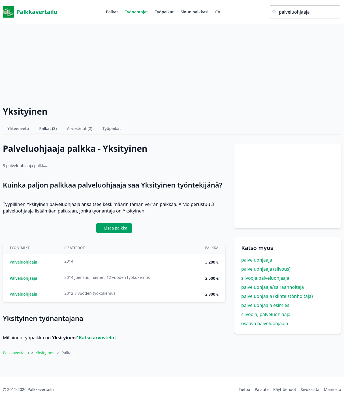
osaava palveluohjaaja (264, 323)
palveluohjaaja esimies (265, 305)
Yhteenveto (18, 128)
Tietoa (244, 389)
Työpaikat (164, 11)
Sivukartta (310, 389)
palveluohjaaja (256, 260)
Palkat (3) (48, 128)
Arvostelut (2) (79, 128)
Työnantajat (136, 11)
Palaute (262, 389)
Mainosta (332, 389)
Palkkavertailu (30, 12)
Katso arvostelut (97, 337)
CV (217, 11)
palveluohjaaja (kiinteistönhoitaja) (277, 296)
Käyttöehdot (284, 389)
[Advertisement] (172, 64)
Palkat (112, 11)
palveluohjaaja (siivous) (265, 269)
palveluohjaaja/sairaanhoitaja (272, 287)
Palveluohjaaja (23, 262)
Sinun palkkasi (195, 11)
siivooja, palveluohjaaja (265, 314)
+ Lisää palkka (114, 228)
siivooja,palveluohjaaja (265, 278)
